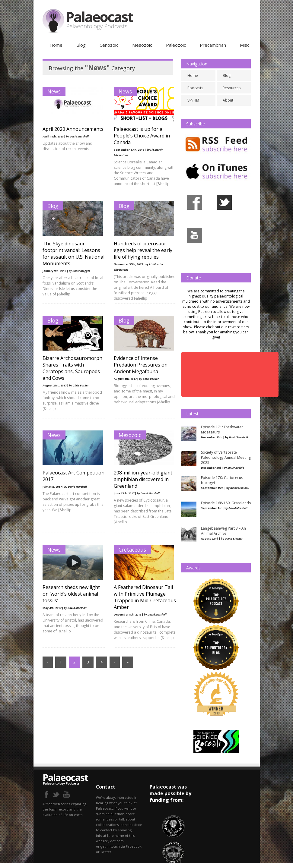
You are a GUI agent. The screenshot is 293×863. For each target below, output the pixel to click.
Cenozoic (109, 45)
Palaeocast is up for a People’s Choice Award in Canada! (140, 136)
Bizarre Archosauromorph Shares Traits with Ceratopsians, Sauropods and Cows (72, 368)
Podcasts (195, 87)
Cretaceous (130, 549)
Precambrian (213, 45)
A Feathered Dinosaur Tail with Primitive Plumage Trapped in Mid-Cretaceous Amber (141, 597)
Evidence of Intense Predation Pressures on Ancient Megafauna (139, 365)
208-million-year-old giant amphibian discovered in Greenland (141, 479)
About (228, 100)
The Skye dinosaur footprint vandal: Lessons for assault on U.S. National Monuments (71, 253)
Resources (231, 87)
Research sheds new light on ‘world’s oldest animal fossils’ (71, 594)
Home (55, 45)
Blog (81, 45)
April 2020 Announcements (61, 132)
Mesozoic (142, 45)
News (54, 91)
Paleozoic (176, 45)
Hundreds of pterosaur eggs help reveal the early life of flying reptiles (141, 250)
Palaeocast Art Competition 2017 (63, 476)
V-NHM (193, 100)
